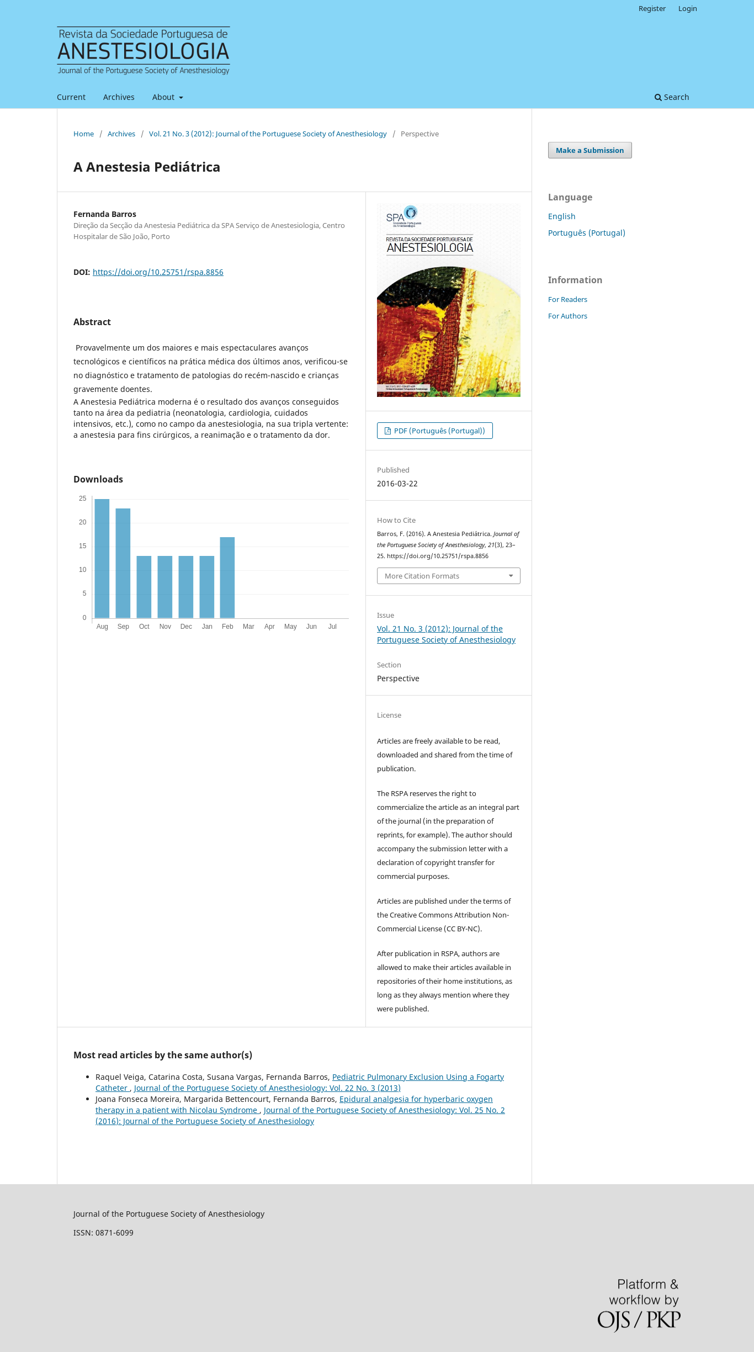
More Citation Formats (422, 576)
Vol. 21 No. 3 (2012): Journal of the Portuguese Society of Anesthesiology (268, 134)
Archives (119, 97)
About (164, 97)
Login (687, 8)
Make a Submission (590, 150)
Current (71, 97)
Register (652, 8)
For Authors (567, 316)
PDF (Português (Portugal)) (438, 431)
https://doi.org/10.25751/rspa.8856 (158, 272)
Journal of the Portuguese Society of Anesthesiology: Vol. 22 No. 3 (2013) (267, 1088)
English (562, 216)
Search (672, 97)
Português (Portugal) (586, 232)
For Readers (567, 299)
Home (83, 134)
